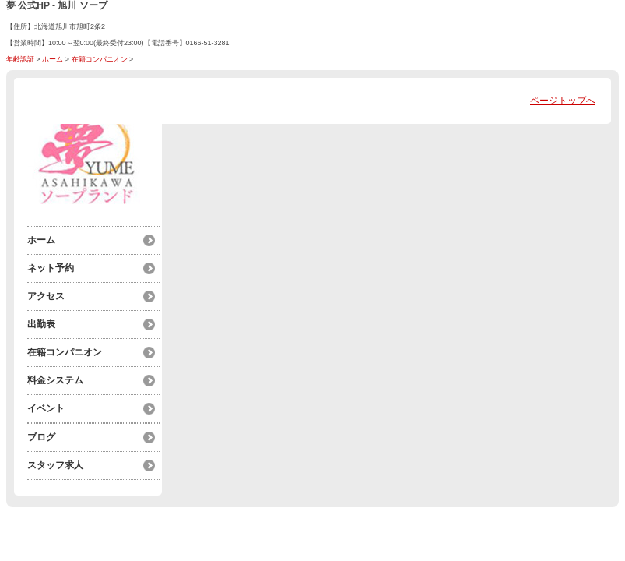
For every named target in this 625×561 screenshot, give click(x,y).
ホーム (52, 59)
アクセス (46, 296)
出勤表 (41, 324)
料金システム (55, 380)
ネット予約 (50, 268)
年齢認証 (20, 59)
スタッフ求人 (55, 465)
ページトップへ (562, 100)
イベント (46, 408)
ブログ (41, 437)
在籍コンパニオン (100, 59)
